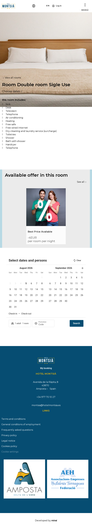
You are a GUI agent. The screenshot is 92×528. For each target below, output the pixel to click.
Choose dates (11, 91)
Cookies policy (9, 446)
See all (80, 182)
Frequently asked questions (17, 430)
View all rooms (13, 77)
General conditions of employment (21, 424)
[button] (42, 277)
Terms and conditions (13, 419)
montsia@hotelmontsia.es (46, 405)
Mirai (54, 520)
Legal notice (8, 440)
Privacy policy (9, 435)
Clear (77, 260)
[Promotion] (45, 324)
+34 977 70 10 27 (46, 397)
